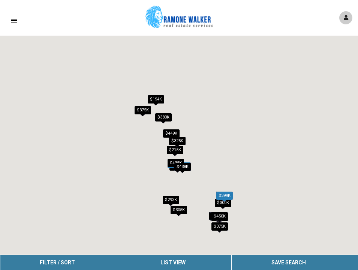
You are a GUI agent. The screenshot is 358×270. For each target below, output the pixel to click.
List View (173, 263)
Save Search (288, 263)
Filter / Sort (57, 263)
